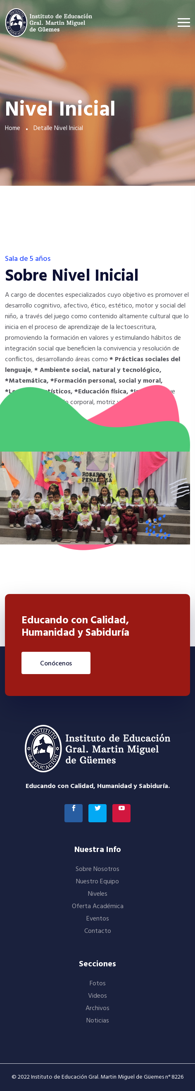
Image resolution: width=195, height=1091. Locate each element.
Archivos (97, 1008)
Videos (97, 996)
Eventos (97, 919)
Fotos (98, 983)
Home (12, 128)
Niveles (97, 894)
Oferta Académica (98, 906)
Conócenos (56, 663)
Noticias (97, 1020)
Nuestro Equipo (97, 881)
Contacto (97, 931)
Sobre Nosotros (97, 869)
